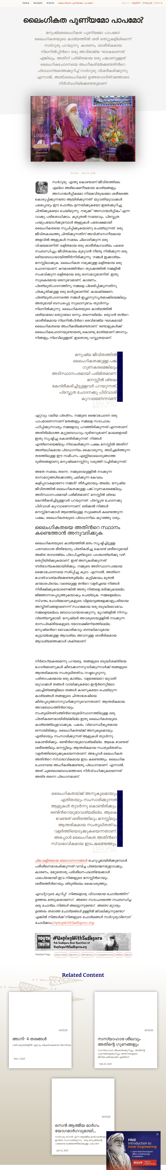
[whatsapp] (7, 375)
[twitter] (6, 391)
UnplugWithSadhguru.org (72, 923)
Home (26, 3)
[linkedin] (6, 398)
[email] (6, 406)
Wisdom (37, 3)
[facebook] (6, 382)
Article (50, 3)
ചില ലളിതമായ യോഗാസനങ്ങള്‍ (61, 860)
